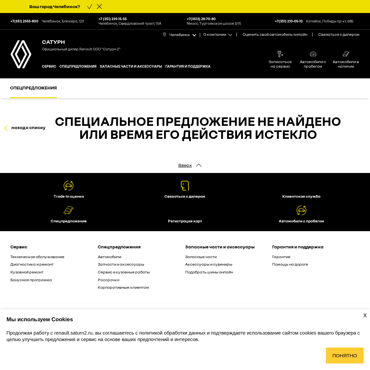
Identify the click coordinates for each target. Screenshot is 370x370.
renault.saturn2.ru (73, 333)
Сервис (49, 66)
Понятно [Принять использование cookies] (344, 355)
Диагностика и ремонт (32, 264)
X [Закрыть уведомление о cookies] (365, 315)
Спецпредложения (77, 66)
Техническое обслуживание (37, 256)
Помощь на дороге (290, 264)
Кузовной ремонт (27, 272)
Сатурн (53, 41)
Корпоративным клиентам (123, 287)
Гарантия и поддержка (188, 66)
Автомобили (109, 256)
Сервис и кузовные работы (124, 272)
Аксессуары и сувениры (208, 264)
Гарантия (281, 256)
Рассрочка (109, 279)
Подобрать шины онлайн (209, 272)
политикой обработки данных (173, 333)
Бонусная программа (31, 279)
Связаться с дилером (339, 34)
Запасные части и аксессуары (131, 66)
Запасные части (201, 256)
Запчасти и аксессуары (121, 264)
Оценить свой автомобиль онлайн (275, 34)
